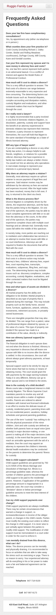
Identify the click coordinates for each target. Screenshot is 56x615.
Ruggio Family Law (19, 6)
